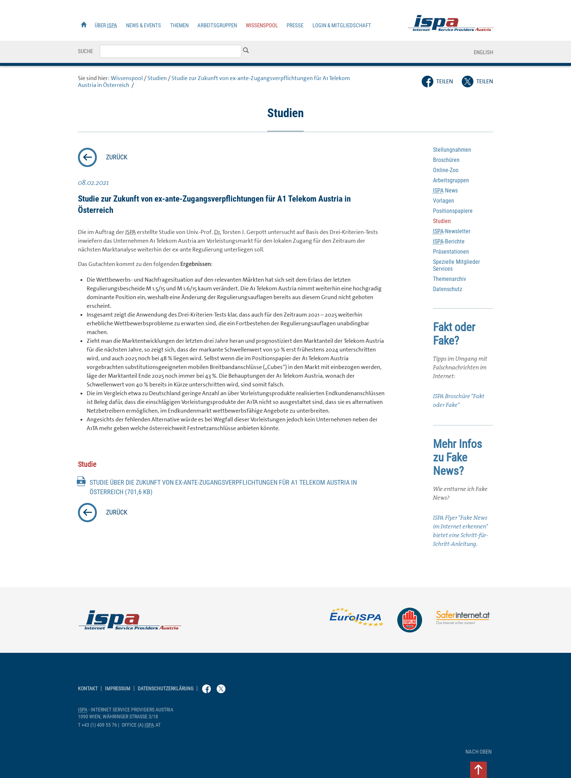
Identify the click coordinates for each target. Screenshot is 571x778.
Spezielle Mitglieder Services (456, 265)
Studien (157, 78)
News (445, 190)
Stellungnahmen (452, 149)
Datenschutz (447, 289)
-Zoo (445, 170)
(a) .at (141, 725)
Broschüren (446, 159)
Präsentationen (451, 251)
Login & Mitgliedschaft (341, 25)
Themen (179, 25)
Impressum (117, 689)
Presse (295, 25)
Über (106, 25)
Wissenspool (262, 25)
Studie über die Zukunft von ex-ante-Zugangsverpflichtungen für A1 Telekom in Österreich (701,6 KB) (223, 487)
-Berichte (449, 241)
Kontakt (88, 689)
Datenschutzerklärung (165, 689)
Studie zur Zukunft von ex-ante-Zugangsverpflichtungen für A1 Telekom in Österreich (214, 81)
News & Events (143, 25)
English (483, 52)
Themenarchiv (449, 278)
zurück (116, 157)
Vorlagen (443, 200)
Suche (85, 51)
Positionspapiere (453, 210)
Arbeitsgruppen (217, 25)
